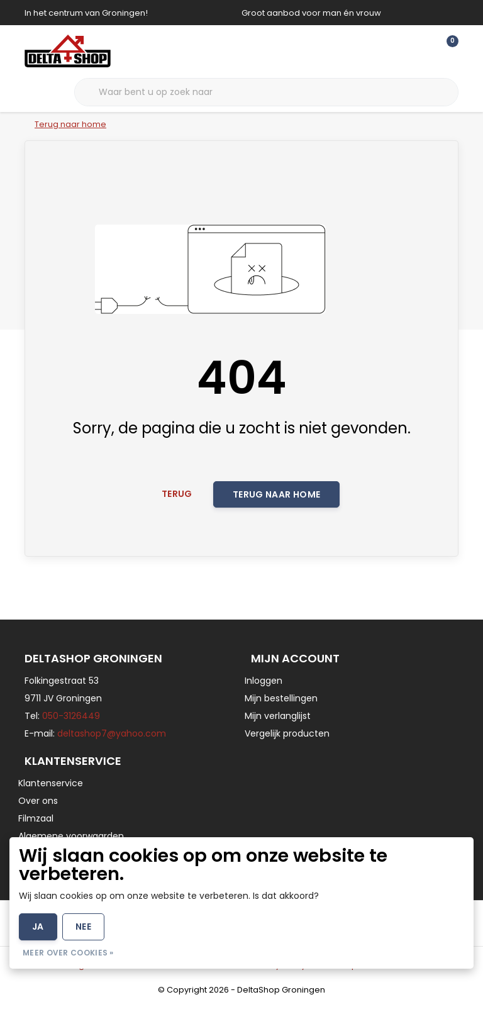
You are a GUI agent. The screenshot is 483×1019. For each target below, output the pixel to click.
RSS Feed (393, 977)
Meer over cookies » (68, 952)
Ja (38, 926)
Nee (83, 926)
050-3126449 (71, 728)
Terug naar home (276, 505)
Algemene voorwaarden (122, 977)
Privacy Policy (278, 977)
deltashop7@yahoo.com (111, 746)
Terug (177, 504)
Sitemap (340, 977)
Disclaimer (211, 977)
